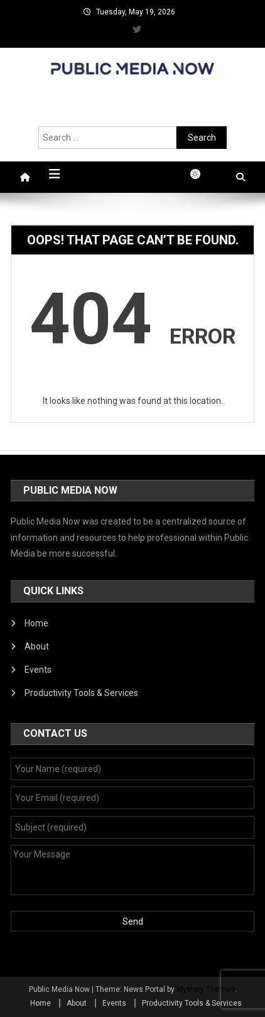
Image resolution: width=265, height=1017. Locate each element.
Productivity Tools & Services (81, 693)
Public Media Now (132, 89)
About (36, 646)
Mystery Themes (205, 989)
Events (37, 670)
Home (36, 623)
